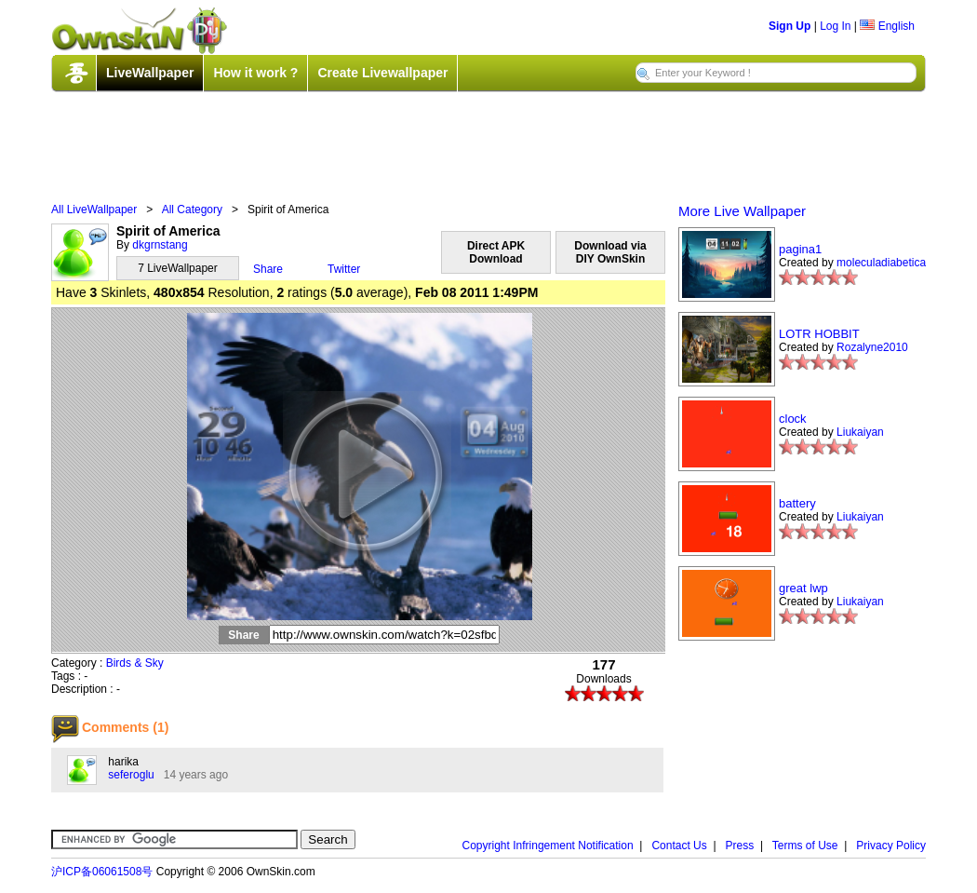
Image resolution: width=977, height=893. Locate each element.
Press (740, 845)
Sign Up (789, 26)
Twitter (344, 269)
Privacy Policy (891, 845)
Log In (835, 26)
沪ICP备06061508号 (102, 871)
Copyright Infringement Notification (548, 845)
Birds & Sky (135, 663)
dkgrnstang (159, 244)
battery (797, 503)
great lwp (803, 588)
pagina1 (800, 249)
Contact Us (678, 845)
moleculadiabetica (881, 262)
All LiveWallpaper (94, 209)
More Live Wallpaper (742, 211)
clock (793, 419)
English (887, 26)
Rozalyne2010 (872, 347)
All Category (192, 209)
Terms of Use (805, 845)
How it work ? (255, 72)
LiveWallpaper (150, 72)
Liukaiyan (860, 432)
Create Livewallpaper (382, 72)
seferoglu (131, 774)
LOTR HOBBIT (819, 334)
